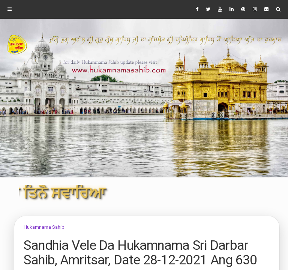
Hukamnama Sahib (44, 227)
